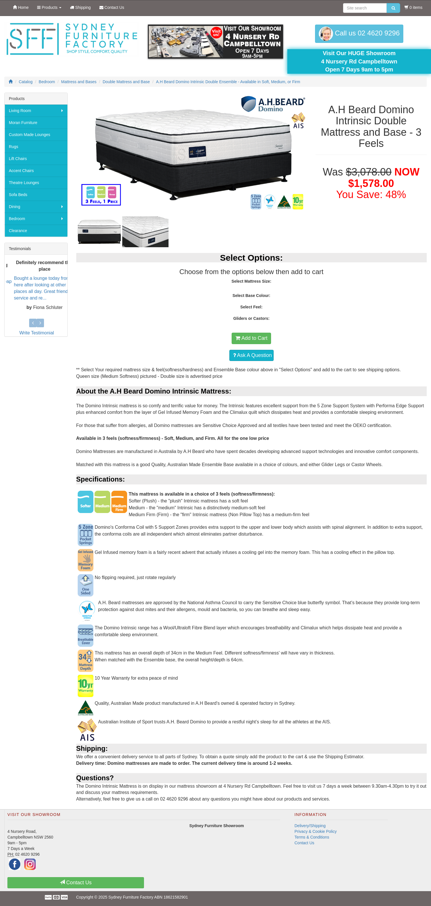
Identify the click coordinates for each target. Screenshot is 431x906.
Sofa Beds (18, 194)
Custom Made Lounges (29, 134)
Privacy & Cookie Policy (315, 831)
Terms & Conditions (311, 837)
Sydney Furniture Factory (131, 897)
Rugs (13, 146)
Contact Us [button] (76, 882)
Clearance (18, 230)
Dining (14, 206)
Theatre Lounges (24, 182)
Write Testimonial (36, 332)
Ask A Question (252, 355)
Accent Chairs (21, 170)
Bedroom (17, 218)
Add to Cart (251, 338)
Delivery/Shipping (310, 825)
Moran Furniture (23, 122)
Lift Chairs (18, 158)
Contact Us (304, 843)
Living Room (20, 110)
